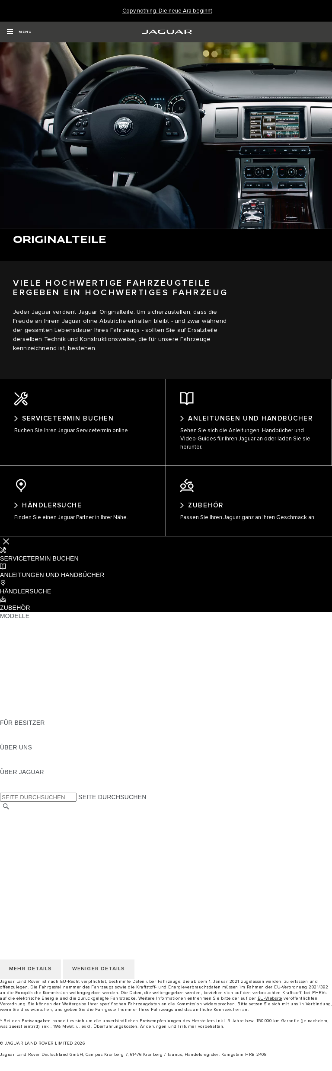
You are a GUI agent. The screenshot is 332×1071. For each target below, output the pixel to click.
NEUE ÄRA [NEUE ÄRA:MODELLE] (16, 722)
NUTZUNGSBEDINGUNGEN (40, 864)
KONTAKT (14, 839)
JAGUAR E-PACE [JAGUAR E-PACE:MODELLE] (24, 640)
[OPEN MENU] (19, 32)
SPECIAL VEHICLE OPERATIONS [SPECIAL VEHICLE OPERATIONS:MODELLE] (48, 697)
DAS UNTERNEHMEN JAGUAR (44, 880)
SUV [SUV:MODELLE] (6, 681)
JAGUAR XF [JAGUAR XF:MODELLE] (17, 672)
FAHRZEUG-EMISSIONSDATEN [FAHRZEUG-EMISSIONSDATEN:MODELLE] (45, 714)
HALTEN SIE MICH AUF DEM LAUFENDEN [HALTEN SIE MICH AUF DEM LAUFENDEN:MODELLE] (61, 705)
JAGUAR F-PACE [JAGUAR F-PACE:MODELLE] (24, 631)
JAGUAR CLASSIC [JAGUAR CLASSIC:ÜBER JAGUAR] (26, 787)
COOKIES (14, 856)
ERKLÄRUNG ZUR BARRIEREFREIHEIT (57, 889)
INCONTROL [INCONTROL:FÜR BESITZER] (18, 746)
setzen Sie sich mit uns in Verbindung (290, 1012)
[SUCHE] (6, 814)
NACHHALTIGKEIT (26, 771)
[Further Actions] (6, 549)
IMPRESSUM (19, 831)
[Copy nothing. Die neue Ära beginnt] (167, 11)
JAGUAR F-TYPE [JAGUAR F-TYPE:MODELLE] (24, 656)
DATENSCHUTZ (22, 848)
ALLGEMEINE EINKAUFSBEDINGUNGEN (59, 872)
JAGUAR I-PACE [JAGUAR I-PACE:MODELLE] (23, 648)
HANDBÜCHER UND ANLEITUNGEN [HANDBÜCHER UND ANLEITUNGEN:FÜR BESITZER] (52, 738)
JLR (5, 763)
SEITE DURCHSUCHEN (112, 804)
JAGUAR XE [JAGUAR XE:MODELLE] (17, 664)
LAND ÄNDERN (22, 823)
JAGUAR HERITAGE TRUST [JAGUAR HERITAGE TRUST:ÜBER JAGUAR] (40, 796)
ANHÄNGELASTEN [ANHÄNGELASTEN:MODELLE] (27, 689)
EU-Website (270, 1006)
